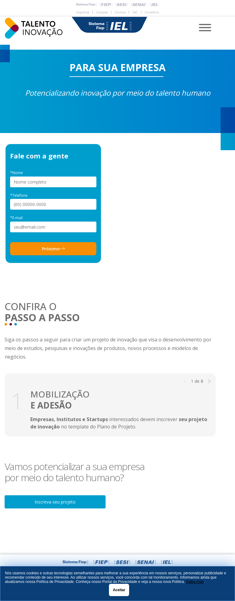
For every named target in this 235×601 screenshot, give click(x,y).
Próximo (53, 249)
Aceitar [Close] (119, 590)
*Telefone (19, 195)
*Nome (16, 173)
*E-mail (16, 218)
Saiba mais (195, 582)
